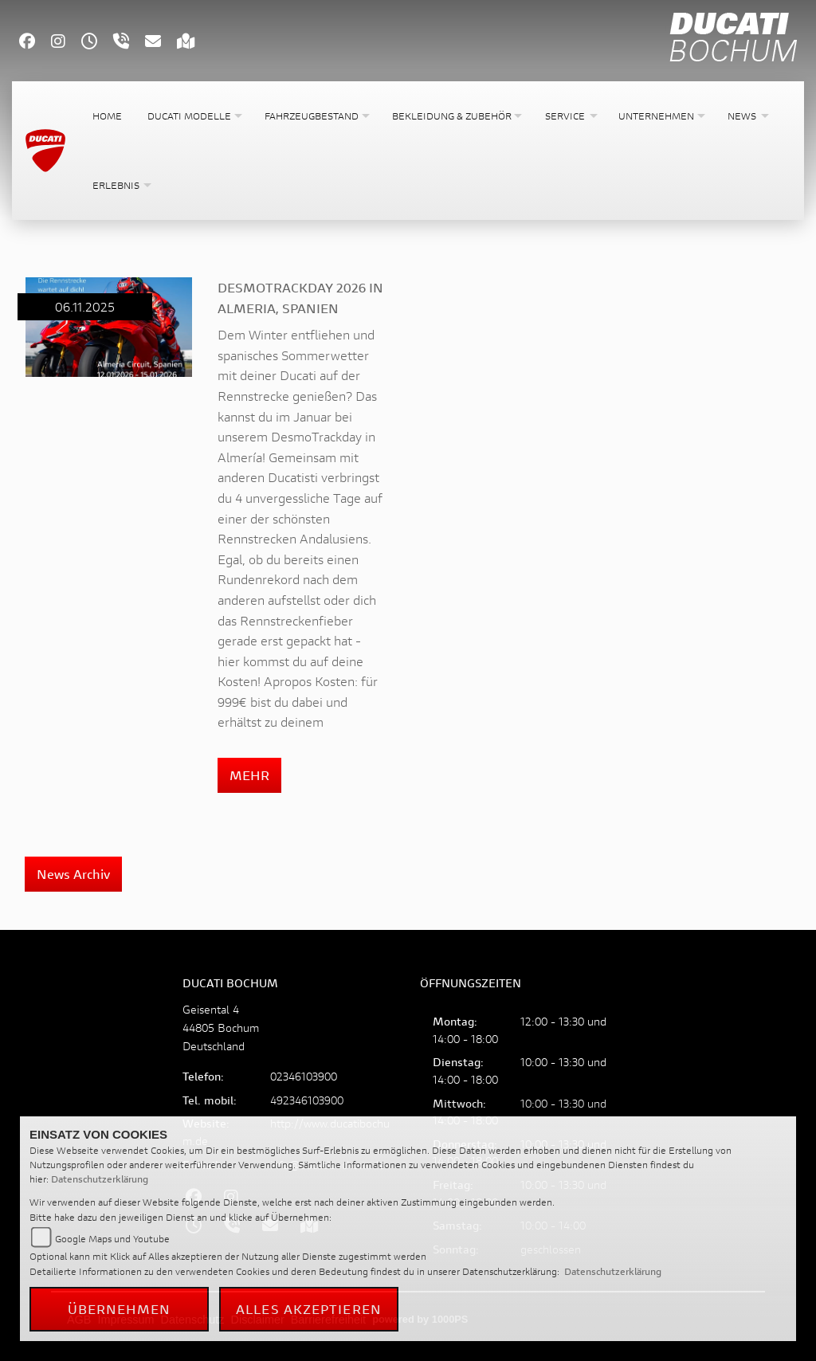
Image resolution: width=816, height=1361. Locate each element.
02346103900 (303, 1076)
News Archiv (73, 873)
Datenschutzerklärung (99, 1179)
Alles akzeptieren (309, 1308)
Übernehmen (119, 1308)
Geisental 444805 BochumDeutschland (220, 1027)
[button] (193, 116)
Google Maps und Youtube (112, 1239)
